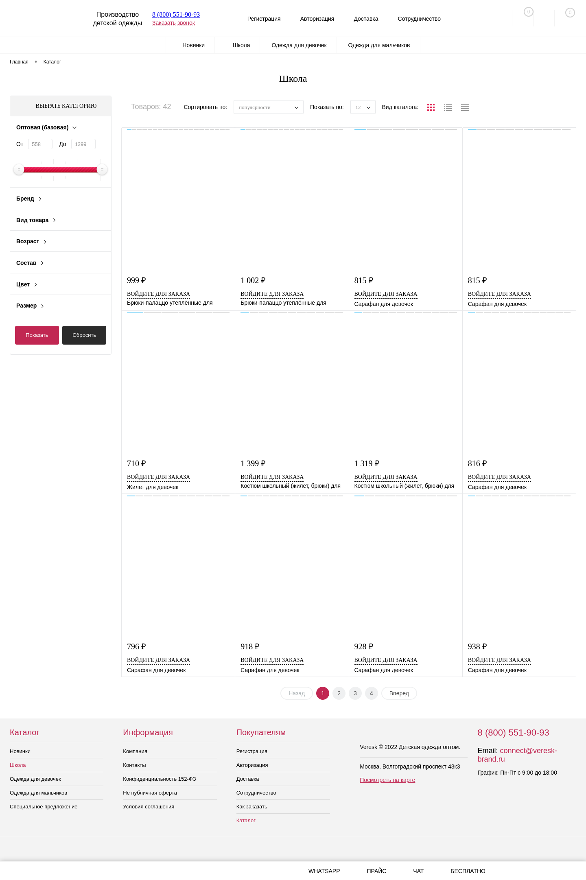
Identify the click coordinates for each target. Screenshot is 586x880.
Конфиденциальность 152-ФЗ (159, 779)
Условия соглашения (148, 807)
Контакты (134, 765)
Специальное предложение (43, 807)
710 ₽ (136, 463)
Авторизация (312, 18)
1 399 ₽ (253, 463)
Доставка (363, 18)
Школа (18, 765)
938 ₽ (477, 646)
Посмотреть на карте (387, 780)
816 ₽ (477, 463)
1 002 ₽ (253, 280)
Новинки (20, 751)
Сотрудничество (417, 18)
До (62, 144)
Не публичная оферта (150, 793)
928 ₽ (364, 646)
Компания (135, 751)
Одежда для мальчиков (38, 793)
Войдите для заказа (158, 294)
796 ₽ (136, 646)
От (19, 144)
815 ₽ (364, 280)
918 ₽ (250, 646)
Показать (37, 335)
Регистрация (257, 18)
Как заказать (251, 807)
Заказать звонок (173, 23)
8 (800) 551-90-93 (176, 14)
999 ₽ (136, 280)
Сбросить (84, 335)
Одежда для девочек (35, 779)
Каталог (246, 820)
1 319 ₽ (367, 463)
